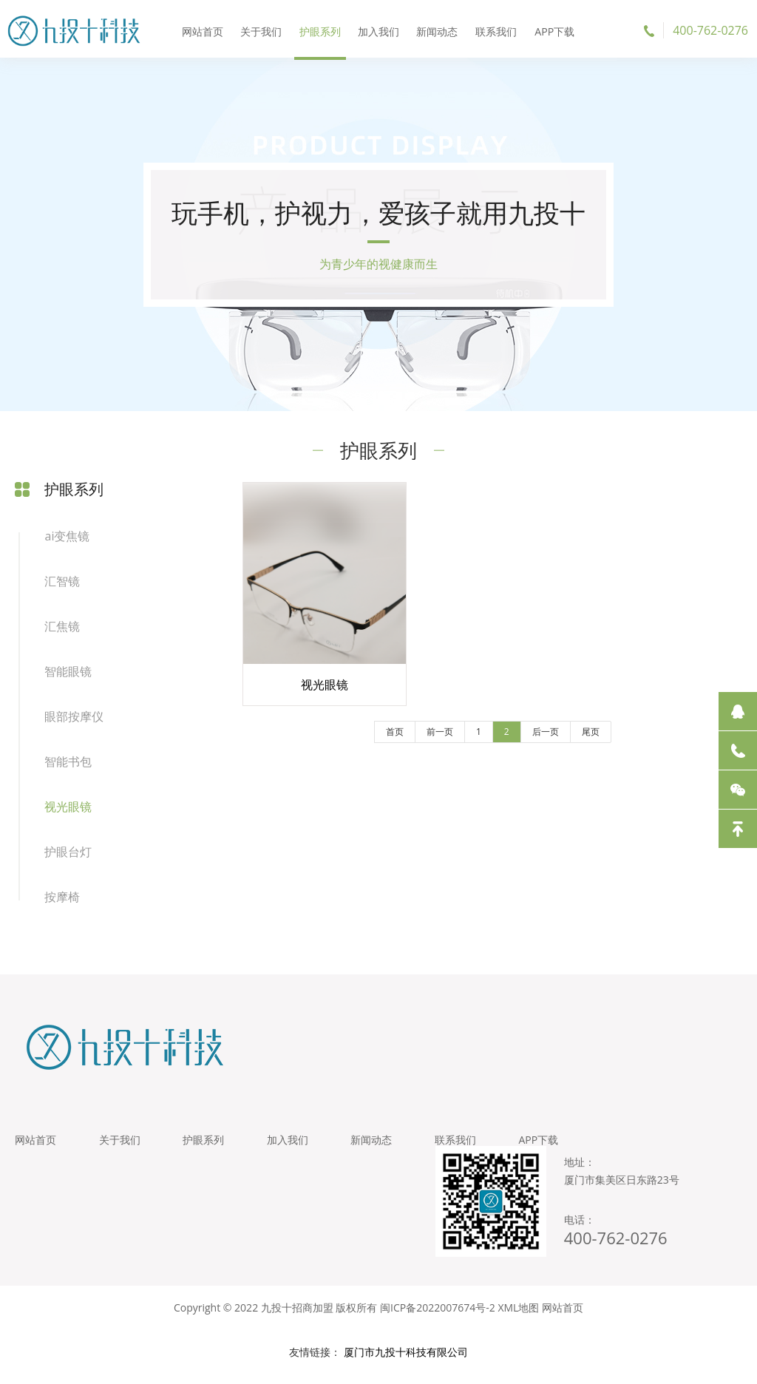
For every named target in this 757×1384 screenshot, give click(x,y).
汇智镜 (62, 585)
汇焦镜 (62, 631)
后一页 (532, 740)
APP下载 (551, 29)
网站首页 (206, 29)
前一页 (426, 740)
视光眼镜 (68, 811)
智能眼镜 (68, 676)
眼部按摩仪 (73, 721)
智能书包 (68, 766)
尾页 (577, 740)
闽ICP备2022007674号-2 (437, 1317)
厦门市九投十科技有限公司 (406, 1361)
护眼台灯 (68, 856)
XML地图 (518, 1317)
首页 (381, 740)
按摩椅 (62, 901)
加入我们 (378, 29)
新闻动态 (436, 29)
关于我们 (264, 29)
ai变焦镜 (66, 540)
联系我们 (493, 29)
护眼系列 (321, 29)
